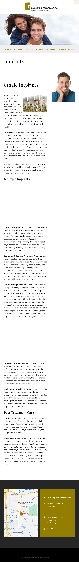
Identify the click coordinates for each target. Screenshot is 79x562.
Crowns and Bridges (13, 49)
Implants (27, 49)
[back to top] (39, 552)
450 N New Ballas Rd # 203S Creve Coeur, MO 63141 (55, 505)
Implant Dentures (40, 49)
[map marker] (20, 513)
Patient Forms (50, 529)
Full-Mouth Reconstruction (62, 49)
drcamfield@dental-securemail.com (59, 498)
